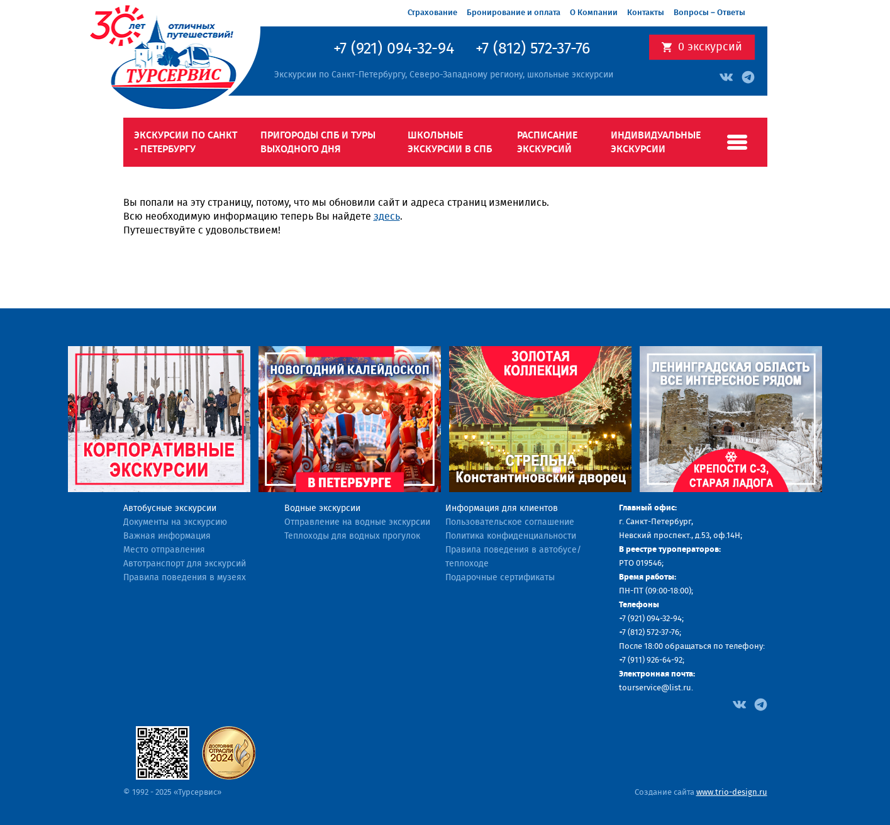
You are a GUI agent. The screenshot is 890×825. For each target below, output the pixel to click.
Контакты (645, 13)
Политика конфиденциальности (510, 536)
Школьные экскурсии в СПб (450, 142)
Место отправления (164, 550)
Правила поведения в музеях (184, 577)
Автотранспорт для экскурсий (184, 563)
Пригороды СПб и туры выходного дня (317, 142)
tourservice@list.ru (655, 688)
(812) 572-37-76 (653, 633)
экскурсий (710, 47)
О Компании (594, 13)
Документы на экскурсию (175, 522)
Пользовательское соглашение (509, 522)
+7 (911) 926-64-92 (650, 660)
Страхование (432, 13)
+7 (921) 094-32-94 (393, 49)
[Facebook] (739, 703)
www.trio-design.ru (731, 793)
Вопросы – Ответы (709, 13)
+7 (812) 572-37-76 (533, 49)
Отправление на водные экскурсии (357, 522)
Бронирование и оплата (513, 13)
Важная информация (167, 536)
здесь (387, 216)
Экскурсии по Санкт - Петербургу (185, 142)
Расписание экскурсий (547, 142)
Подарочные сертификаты (500, 577)
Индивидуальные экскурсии (656, 142)
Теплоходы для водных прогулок (352, 536)
